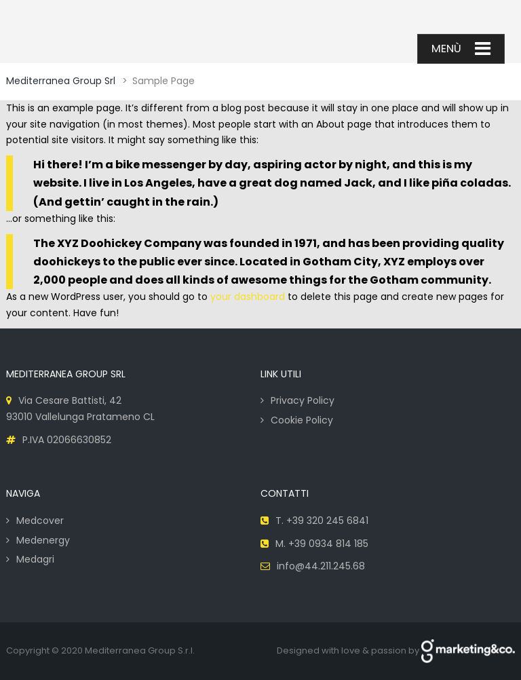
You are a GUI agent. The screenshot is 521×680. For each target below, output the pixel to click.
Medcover (40, 520)
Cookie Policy (302, 420)
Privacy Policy (302, 400)
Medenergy (43, 540)
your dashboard (247, 296)
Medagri (35, 559)
